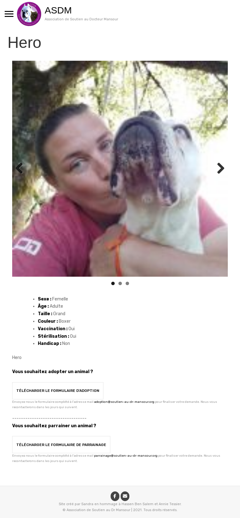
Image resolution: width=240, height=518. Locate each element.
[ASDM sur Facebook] (115, 496)
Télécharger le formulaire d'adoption (57, 390)
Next (218, 168)
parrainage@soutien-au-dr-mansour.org (126, 456)
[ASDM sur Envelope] (125, 496)
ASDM (58, 10)
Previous (21, 168)
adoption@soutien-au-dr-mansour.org (124, 402)
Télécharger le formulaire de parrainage (61, 445)
